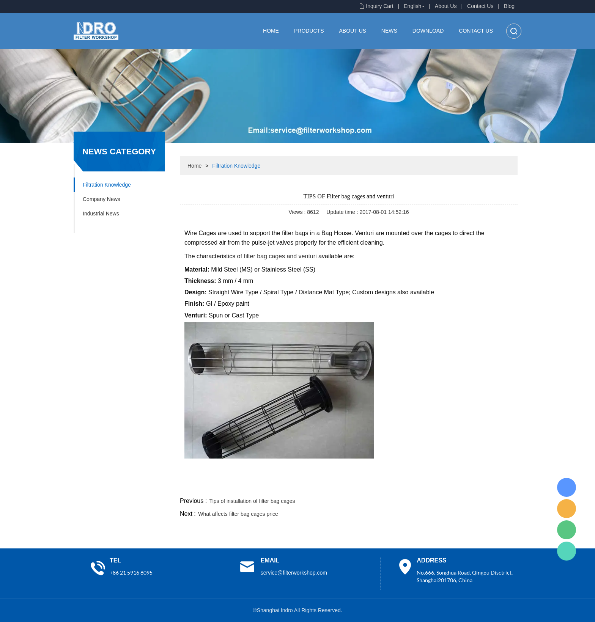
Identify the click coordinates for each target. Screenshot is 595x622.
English (412, 6)
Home (271, 31)
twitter (422, 486)
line (402, 486)
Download (428, 31)
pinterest (463, 486)
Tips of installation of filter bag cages (252, 501)
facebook (381, 486)
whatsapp (443, 486)
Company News (101, 199)
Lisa (566, 487)
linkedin (504, 486)
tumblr (484, 486)
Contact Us (480, 6)
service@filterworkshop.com (294, 573)
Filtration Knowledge (107, 185)
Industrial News (101, 213)
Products (309, 31)
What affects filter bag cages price (238, 514)
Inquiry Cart (379, 6)
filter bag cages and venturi (280, 256)
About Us (446, 6)
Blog (509, 6)
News (389, 31)
